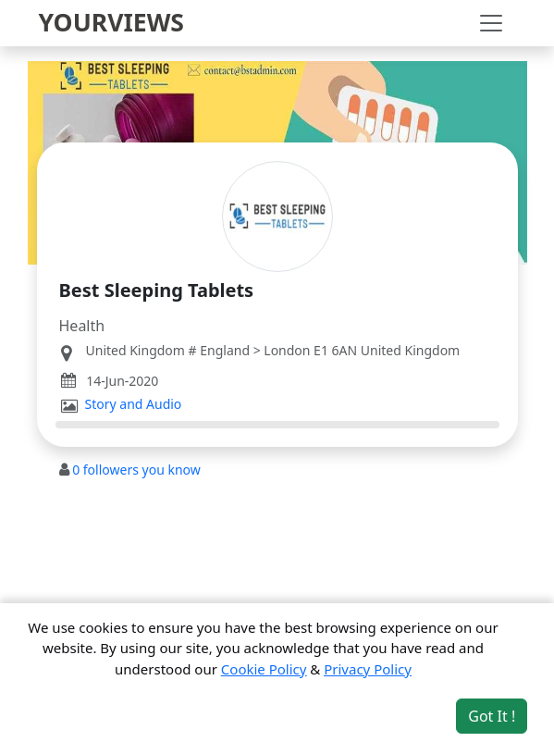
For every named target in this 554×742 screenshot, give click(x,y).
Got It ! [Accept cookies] (491, 716)
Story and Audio (133, 404)
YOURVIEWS (112, 22)
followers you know (136, 469)
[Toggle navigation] (491, 23)
